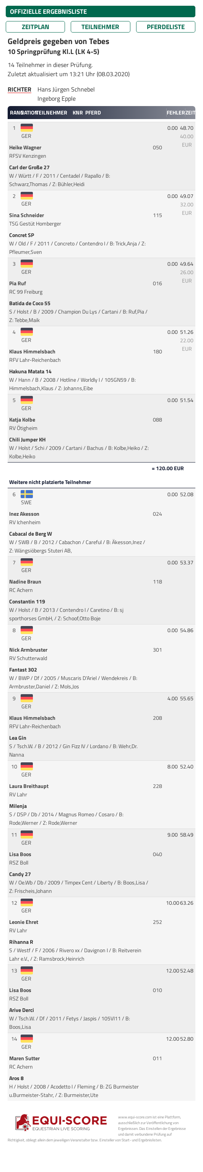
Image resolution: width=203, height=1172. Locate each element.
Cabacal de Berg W (31, 534)
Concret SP (22, 235)
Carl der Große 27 (30, 167)
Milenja (18, 806)
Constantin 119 (27, 601)
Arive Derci (22, 1010)
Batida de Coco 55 (30, 303)
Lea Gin (18, 738)
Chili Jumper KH (28, 439)
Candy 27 (20, 874)
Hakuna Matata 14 (31, 371)
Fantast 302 (23, 669)
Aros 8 (17, 1078)
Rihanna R (21, 942)
